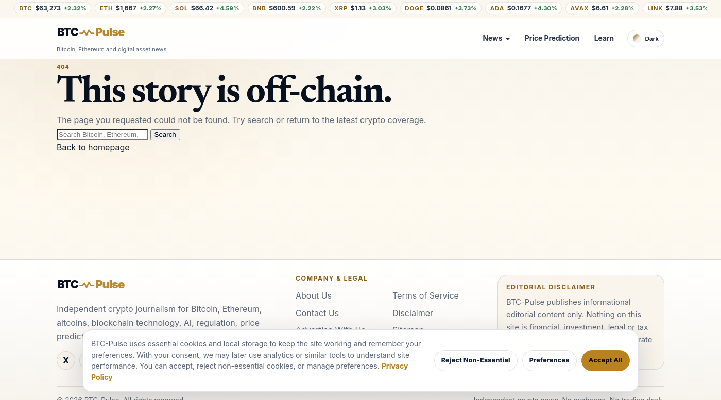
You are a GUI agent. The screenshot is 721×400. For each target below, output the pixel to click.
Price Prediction (552, 38)
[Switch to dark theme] (645, 38)
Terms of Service (425, 295)
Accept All (606, 360)
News (493, 38)
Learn (604, 38)
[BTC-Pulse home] (99, 32)
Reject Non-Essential (475, 360)
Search (165, 134)
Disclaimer (412, 313)
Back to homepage (93, 147)
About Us (314, 295)
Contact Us (317, 313)
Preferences (549, 360)
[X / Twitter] (66, 360)
